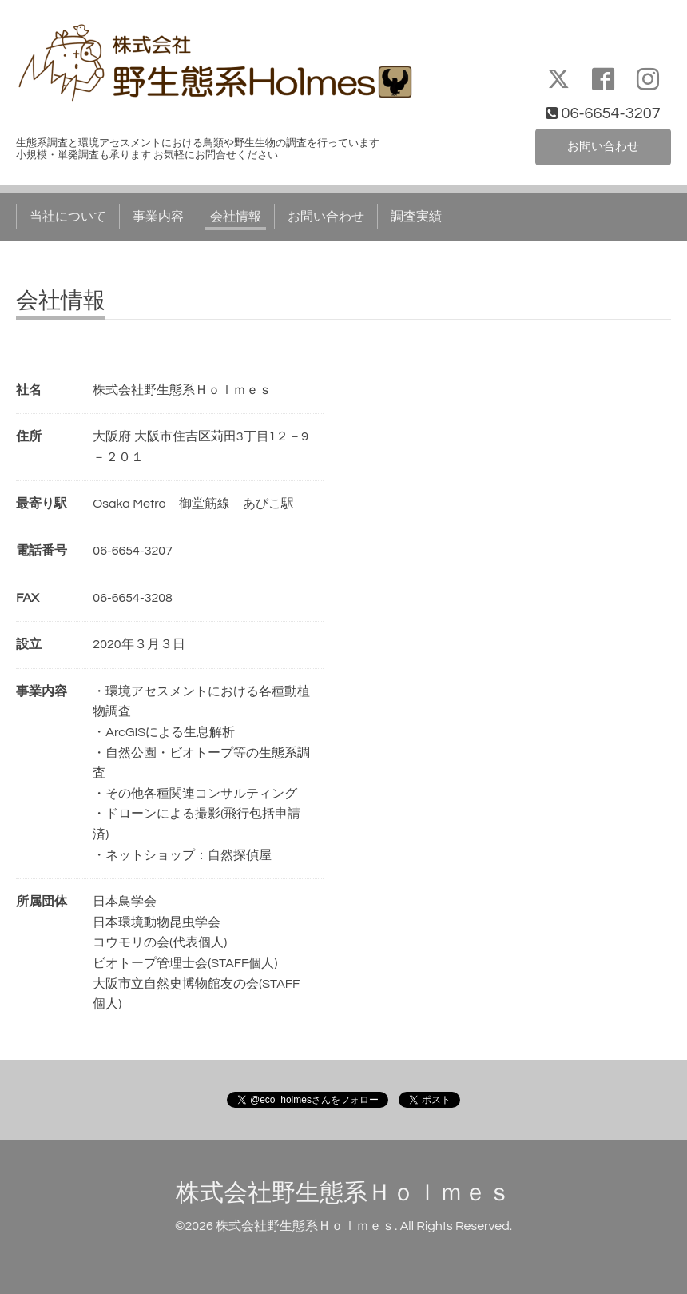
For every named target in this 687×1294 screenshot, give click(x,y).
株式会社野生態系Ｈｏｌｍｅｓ (343, 1193)
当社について (68, 216)
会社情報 (235, 216)
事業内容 (158, 216)
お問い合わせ (603, 146)
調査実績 (416, 216)
